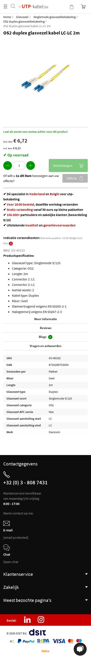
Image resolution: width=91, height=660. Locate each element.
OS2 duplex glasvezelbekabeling (24, 21)
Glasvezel (22, 17)
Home (7, 17)
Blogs (45, 337)
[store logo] (33, 2)
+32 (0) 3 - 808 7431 (25, 482)
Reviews (45, 328)
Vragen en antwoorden (45, 346)
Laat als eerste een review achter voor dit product (35, 132)
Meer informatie (45, 319)
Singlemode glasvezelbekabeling (54, 17)
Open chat (10, 562)
